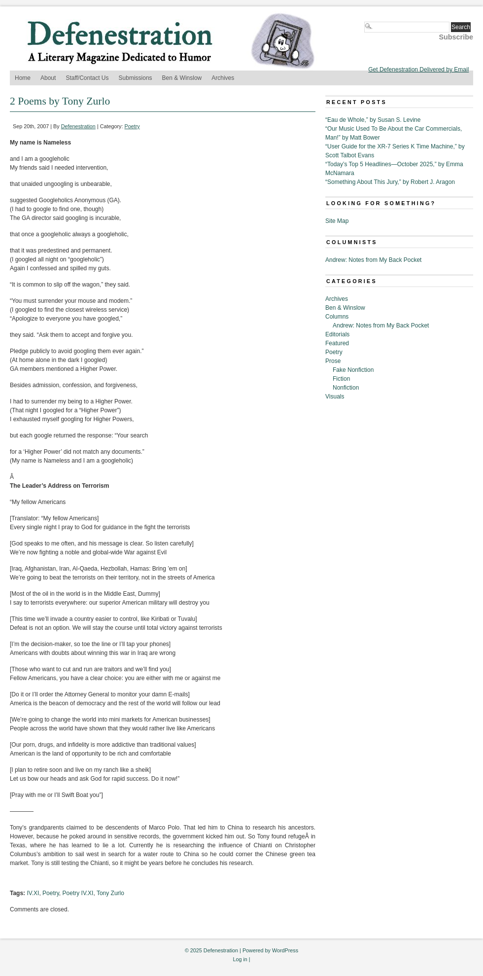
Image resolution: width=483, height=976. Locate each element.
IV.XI (33, 893)
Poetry (132, 126)
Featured (337, 343)
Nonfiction (346, 387)
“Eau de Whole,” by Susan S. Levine (372, 119)
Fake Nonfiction (353, 369)
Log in (240, 959)
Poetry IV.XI (78, 893)
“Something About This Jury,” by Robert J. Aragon (390, 182)
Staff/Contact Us (87, 77)
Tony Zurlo (110, 893)
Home (23, 77)
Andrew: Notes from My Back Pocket (373, 259)
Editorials (337, 334)
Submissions (135, 77)
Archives (222, 77)
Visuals (334, 396)
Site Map (336, 220)
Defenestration (78, 126)
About (48, 77)
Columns (336, 316)
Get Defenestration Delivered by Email (418, 69)
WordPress (285, 950)
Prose (333, 361)
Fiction (341, 378)
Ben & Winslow (182, 77)
